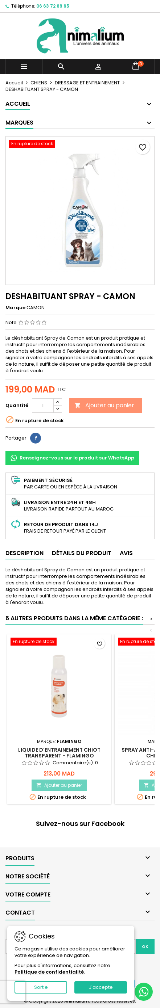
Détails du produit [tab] (81, 553)
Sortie (41, 987)
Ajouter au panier (104, 405)
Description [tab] (24, 553)
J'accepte (101, 987)
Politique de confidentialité (49, 972)
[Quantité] (43, 405)
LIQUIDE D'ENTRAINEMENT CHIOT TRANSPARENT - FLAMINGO (59, 752)
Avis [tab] (126, 553)
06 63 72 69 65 (52, 6)
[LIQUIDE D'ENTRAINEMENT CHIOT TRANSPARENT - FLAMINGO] (59, 642)
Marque (15, 307)
